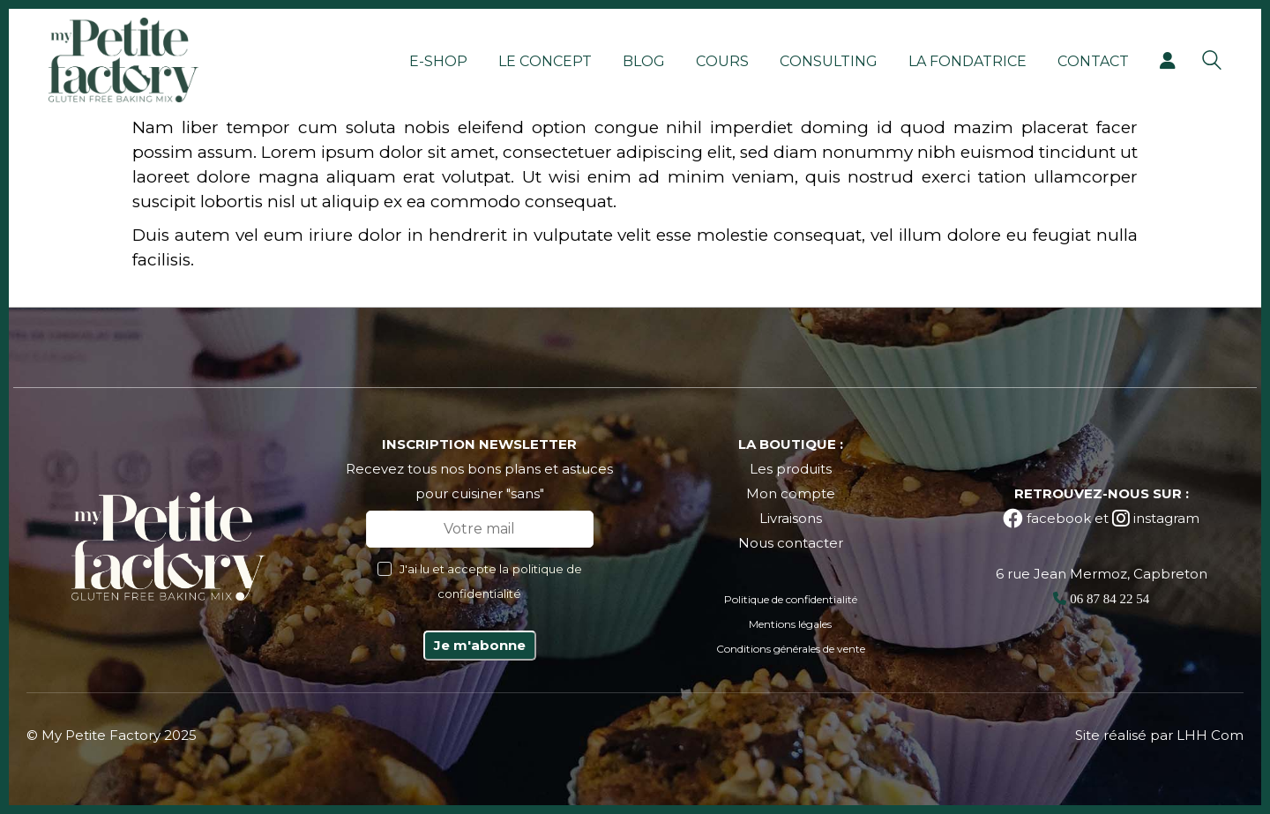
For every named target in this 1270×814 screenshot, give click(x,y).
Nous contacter (790, 542)
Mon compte (790, 493)
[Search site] (1211, 62)
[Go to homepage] (123, 60)
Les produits (791, 468)
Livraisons (790, 518)
